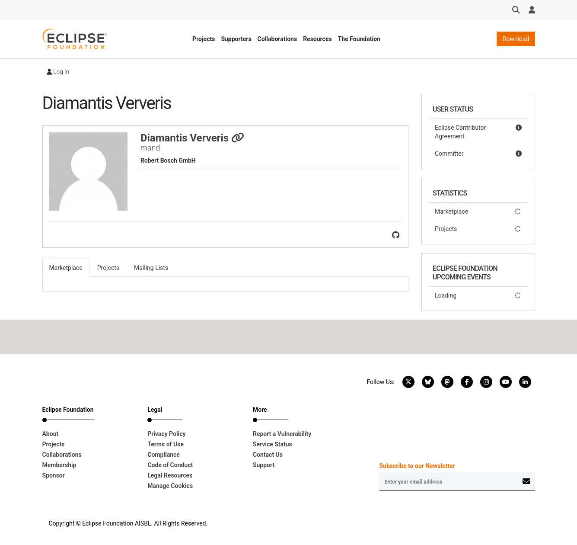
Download (515, 38)
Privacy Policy (166, 433)
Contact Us (268, 454)
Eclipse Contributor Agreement (478, 131)
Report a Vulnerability (282, 433)
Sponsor (53, 475)
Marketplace (478, 211)
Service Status (272, 444)
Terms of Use (165, 444)
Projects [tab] (108, 267)
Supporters (236, 38)
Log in (58, 71)
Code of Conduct (170, 465)
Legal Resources (169, 475)
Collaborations (277, 38)
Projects (203, 38)
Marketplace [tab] (66, 267)
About (50, 433)
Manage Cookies (170, 485)
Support (263, 465)
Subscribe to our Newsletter (417, 465)
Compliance (163, 454)
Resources (317, 38)
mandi (151, 147)
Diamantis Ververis (192, 138)
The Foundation (359, 38)
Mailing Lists (151, 267)
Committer (478, 153)
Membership (59, 465)
